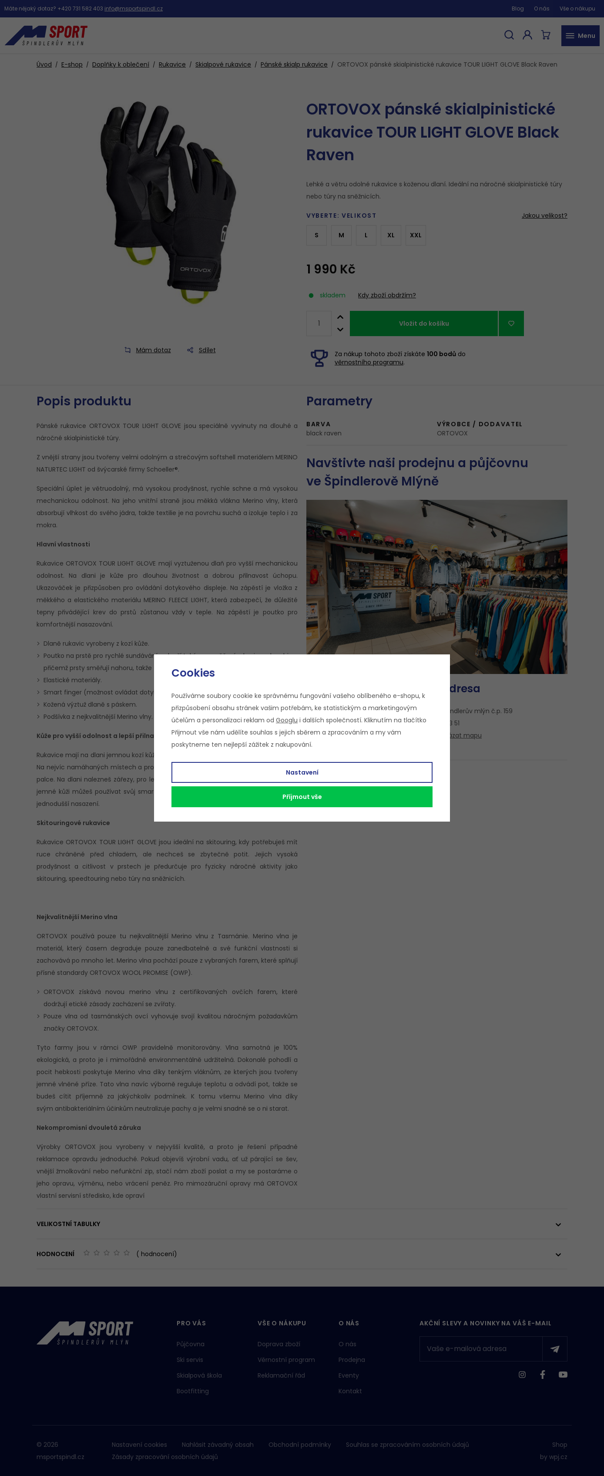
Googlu (287, 720)
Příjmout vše (302, 796)
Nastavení (302, 772)
